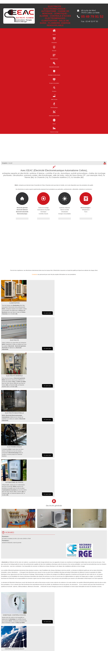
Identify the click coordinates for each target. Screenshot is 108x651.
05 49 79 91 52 (92, 16)
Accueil (10, 163)
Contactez (34, 274)
